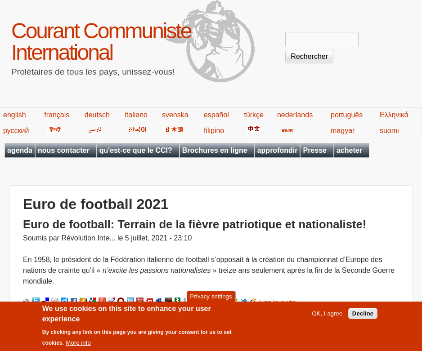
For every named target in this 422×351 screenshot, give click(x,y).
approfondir (277, 150)
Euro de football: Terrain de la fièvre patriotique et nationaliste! (194, 224)
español (216, 115)
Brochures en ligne (214, 150)
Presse (315, 150)
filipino (214, 130)
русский (16, 130)
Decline (362, 318)
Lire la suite (277, 303)
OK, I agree (327, 318)
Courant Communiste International (101, 41)
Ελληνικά (394, 115)
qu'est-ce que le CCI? (135, 150)
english (14, 115)
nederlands (295, 115)
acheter (349, 150)
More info (78, 347)
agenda (19, 150)
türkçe (254, 115)
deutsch (97, 115)
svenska (175, 115)
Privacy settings (211, 301)
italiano (136, 115)
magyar (343, 130)
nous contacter (64, 150)
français (56, 115)
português (347, 115)
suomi (389, 130)
